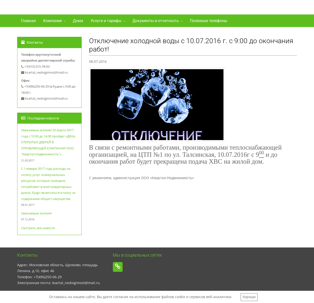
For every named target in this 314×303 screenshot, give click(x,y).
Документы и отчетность (155, 20)
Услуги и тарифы (106, 20)
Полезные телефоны (208, 20)
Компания (52, 20)
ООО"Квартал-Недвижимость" (74, 8)
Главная (28, 20)
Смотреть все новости (38, 228)
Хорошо (249, 296)
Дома (78, 20)
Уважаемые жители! (36, 213)
